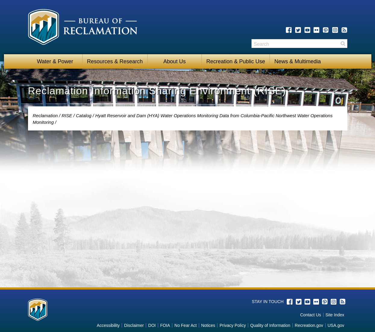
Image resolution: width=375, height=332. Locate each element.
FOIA (165, 325)
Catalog (84, 115)
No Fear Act (185, 325)
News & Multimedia (297, 61)
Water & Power (55, 61)
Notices (208, 325)
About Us (174, 61)
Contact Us (310, 314)
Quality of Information (270, 325)
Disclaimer (134, 325)
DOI (152, 325)
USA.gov (335, 325)
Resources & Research (115, 61)
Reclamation (45, 115)
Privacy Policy (233, 325)
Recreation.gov (309, 325)
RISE (66, 115)
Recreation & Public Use (235, 61)
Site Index (334, 314)
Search (342, 43)
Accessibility (108, 325)
